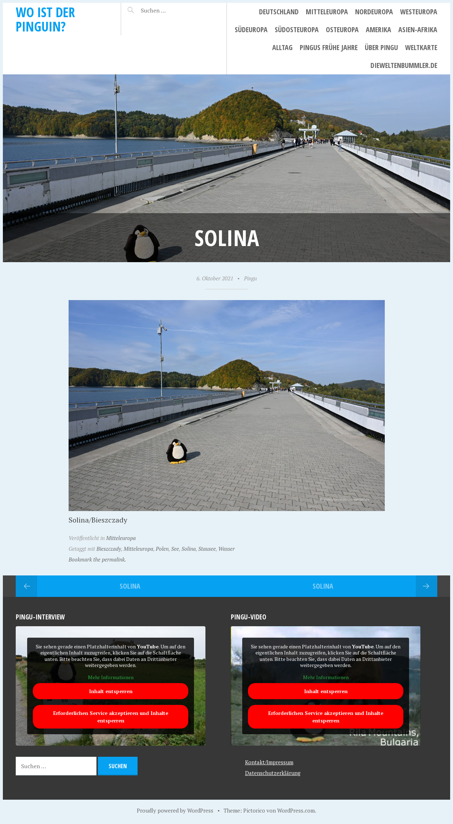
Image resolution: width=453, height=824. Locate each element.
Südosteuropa (297, 29)
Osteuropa (342, 29)
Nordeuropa (374, 11)
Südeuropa (251, 29)
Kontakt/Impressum (269, 762)
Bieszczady (108, 548)
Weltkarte (421, 47)
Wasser (226, 548)
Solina (188, 548)
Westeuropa (418, 11)
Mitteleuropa (327, 11)
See (175, 548)
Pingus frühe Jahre (329, 47)
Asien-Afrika (417, 29)
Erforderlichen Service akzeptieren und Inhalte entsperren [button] (110, 717)
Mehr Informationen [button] (111, 677)
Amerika (378, 29)
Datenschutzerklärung (272, 772)
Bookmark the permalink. (97, 559)
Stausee (207, 548)
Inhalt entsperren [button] (111, 691)
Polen (162, 548)
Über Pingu (381, 47)
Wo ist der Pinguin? (45, 19)
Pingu (250, 278)
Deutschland (279, 11)
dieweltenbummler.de (403, 65)
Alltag (282, 47)
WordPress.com (296, 810)
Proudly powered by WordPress (175, 810)
